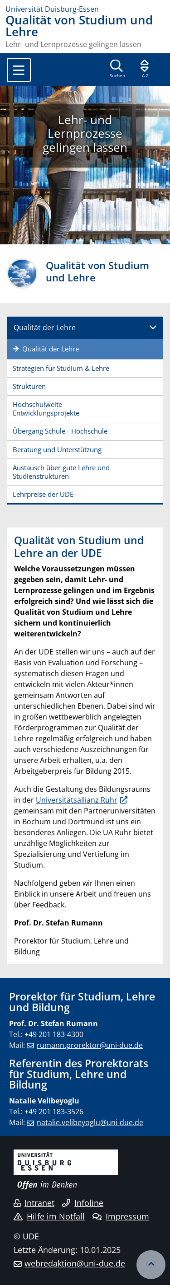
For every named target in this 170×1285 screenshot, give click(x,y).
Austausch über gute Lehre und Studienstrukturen (61, 472)
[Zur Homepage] (85, 9)
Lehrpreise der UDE (43, 494)
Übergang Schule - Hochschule (60, 430)
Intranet (34, 1202)
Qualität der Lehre (45, 327)
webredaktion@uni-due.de (74, 1263)
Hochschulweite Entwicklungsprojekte (46, 408)
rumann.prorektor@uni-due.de (90, 1045)
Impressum (120, 1216)
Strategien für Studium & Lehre (61, 368)
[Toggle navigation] (19, 70)
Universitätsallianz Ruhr (76, 800)
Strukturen (29, 386)
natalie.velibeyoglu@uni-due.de (90, 1122)
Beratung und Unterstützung (57, 449)
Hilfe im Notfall (49, 1216)
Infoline (82, 1202)
